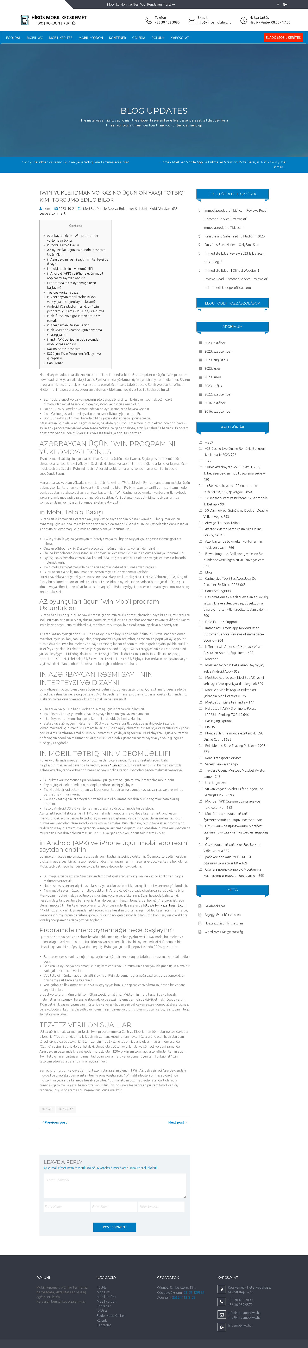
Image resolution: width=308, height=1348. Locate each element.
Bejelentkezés (215, 906)
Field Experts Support (221, 622)
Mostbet (211, 659)
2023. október (215, 343)
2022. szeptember (218, 394)
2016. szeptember (218, 411)
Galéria (138, 38)
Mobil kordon (91, 38)
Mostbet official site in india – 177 (229, 702)
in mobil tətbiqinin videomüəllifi (70, 268)
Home (164, 162)
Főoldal (13, 38)
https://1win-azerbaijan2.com (164, 905)
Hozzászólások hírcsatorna (224, 923)
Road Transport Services (223, 758)
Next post (177, 1122)
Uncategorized (216, 783)
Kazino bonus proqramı (64, 349)
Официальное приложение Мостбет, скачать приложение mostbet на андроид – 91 (235, 832)
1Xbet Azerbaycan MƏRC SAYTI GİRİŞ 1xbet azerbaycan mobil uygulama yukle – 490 (234, 473)
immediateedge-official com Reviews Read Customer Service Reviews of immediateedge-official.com (234, 219)
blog (208, 572)
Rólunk (158, 38)
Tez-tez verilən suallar (63, 292)
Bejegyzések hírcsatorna (223, 915)
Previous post (55, 1122)
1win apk (116, 765)
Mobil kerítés (61, 38)
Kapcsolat (180, 38)
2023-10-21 (67, 208)
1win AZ (68, 1109)
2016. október (215, 403)
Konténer (117, 38)
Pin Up (210, 727)
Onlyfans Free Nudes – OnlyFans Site (232, 245)
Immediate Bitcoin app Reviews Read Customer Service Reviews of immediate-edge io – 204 (233, 634)
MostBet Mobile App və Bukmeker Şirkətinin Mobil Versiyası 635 (130, 208)
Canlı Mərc (55, 363)
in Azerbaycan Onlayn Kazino (68, 325)
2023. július (212, 368)
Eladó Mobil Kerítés (283, 37)
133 (208, 461)
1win (49, 1109)
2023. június (213, 377)
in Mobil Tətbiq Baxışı (63, 245)
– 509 (209, 442)
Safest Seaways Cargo (221, 764)
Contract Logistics (218, 591)
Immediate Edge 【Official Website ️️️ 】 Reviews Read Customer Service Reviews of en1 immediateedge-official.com (235, 279)
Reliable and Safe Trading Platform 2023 (235, 236)
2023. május (213, 386)
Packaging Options (218, 721)
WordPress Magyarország (224, 932)
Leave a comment (52, 213)
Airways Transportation (222, 523)
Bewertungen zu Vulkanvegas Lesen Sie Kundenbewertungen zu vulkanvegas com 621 (233, 560)
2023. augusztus (216, 360)
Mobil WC (35, 38)
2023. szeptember (218, 351)
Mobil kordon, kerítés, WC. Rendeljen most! (141, 4)
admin (48, 208)
